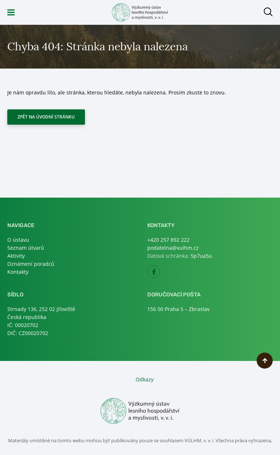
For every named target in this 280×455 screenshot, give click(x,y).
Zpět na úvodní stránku (46, 117)
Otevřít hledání (268, 11)
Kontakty (17, 271)
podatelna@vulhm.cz (173, 247)
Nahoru (265, 361)
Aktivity (16, 255)
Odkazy (144, 379)
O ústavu (18, 239)
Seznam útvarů (25, 247)
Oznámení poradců (30, 263)
